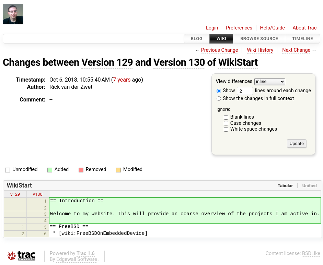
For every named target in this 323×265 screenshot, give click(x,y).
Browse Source (259, 38)
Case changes (245, 123)
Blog (197, 38)
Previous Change (219, 50)
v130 (38, 194)
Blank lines (242, 117)
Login (212, 28)
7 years (121, 79)
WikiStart (238, 62)
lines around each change (274, 91)
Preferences (239, 28)
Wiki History (260, 50)
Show (226, 91)
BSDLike (311, 253)
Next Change (296, 50)
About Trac (305, 28)
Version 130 (179, 62)
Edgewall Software (76, 259)
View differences (234, 82)
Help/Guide (272, 28)
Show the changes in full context (255, 98)
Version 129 (107, 62)
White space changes (253, 129)
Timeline (302, 38)
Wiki (222, 38)
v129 (15, 194)
